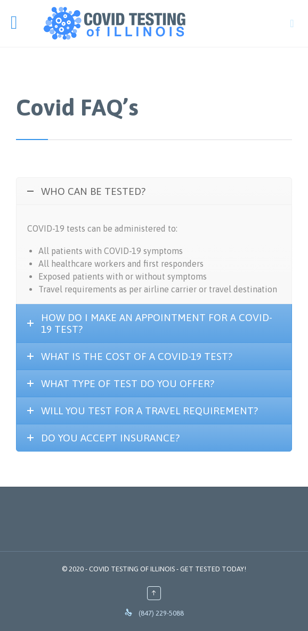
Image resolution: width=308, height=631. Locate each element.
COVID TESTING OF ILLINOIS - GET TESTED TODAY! (167, 569)
